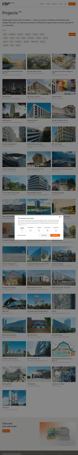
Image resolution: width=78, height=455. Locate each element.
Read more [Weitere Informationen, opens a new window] (24, 224)
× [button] (61, 216)
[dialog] (39, 227)
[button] (22, 235)
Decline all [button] (44, 235)
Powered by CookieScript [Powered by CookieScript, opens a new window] (55, 238)
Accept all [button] (55, 235)
